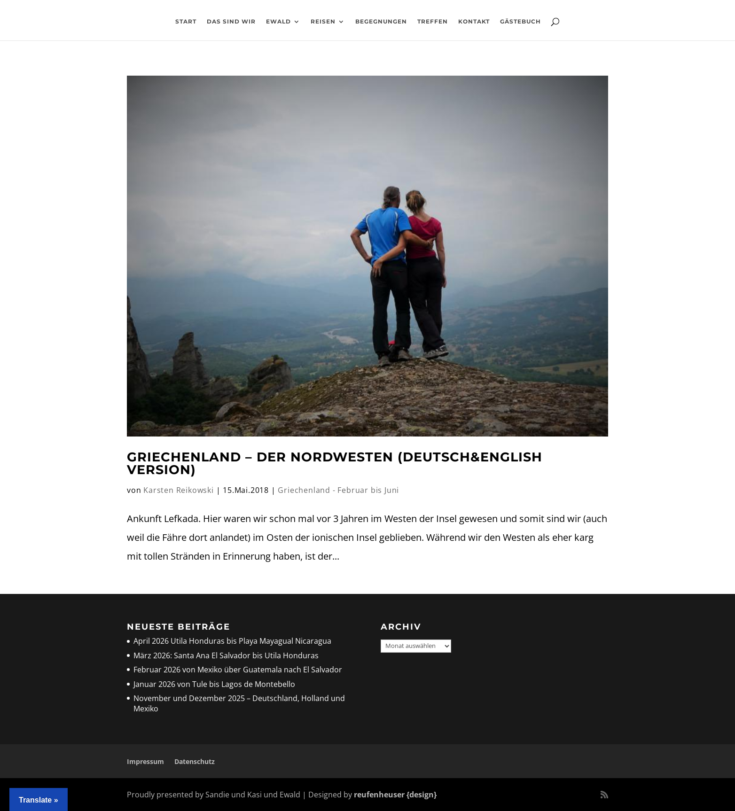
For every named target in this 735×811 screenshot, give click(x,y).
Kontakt (474, 21)
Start (185, 21)
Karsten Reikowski (178, 490)
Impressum (145, 761)
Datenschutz (194, 761)
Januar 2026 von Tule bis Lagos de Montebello (214, 684)
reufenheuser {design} (395, 794)
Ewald (278, 21)
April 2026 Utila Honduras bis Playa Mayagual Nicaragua (233, 641)
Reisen (323, 21)
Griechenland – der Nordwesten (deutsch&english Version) (334, 463)
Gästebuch (520, 21)
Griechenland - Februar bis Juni (338, 490)
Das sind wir (231, 21)
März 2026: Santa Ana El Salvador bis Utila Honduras (226, 655)
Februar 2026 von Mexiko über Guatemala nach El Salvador (237, 669)
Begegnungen (381, 21)
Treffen (432, 21)
